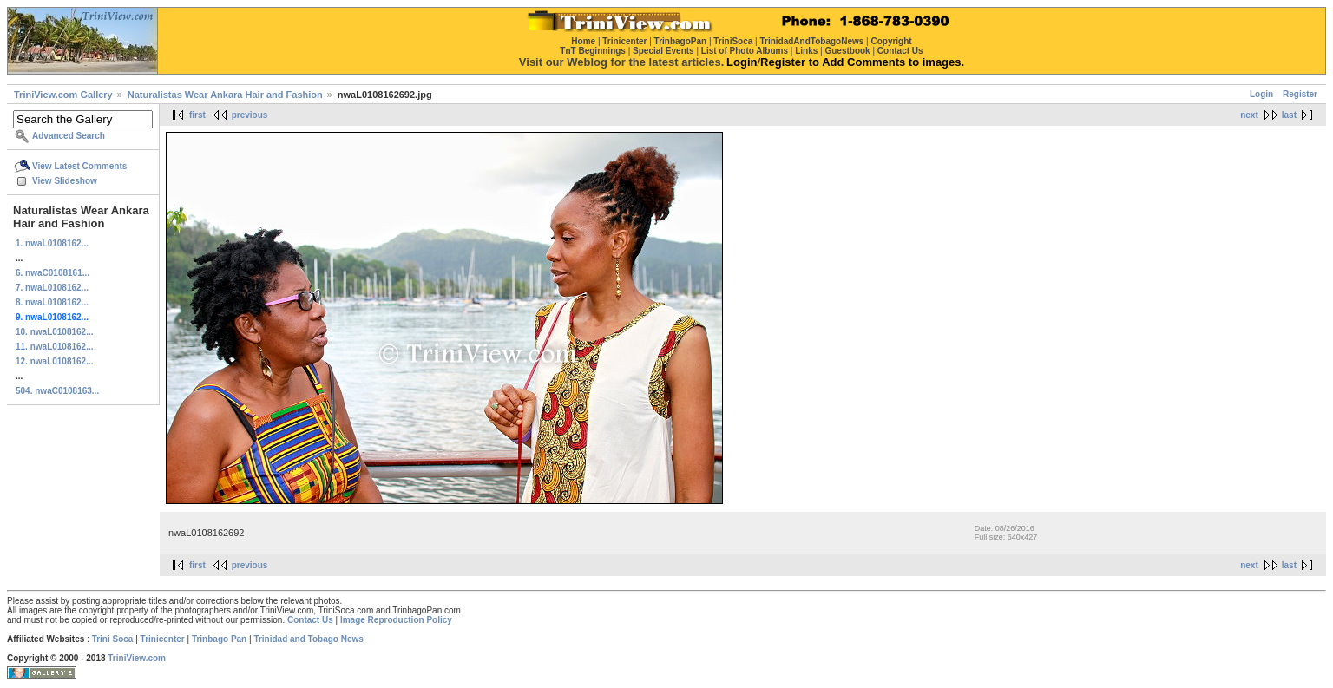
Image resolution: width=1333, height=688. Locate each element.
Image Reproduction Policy (396, 620)
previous (250, 115)
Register (1300, 94)
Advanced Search (68, 136)
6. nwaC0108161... (52, 273)
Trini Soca (113, 639)
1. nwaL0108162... (52, 243)
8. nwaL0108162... (52, 302)
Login (1261, 94)
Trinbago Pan (219, 639)
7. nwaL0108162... (52, 287)
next (1249, 115)
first (197, 115)
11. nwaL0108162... (55, 346)
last (1289, 115)
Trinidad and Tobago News (308, 639)
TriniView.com (137, 658)
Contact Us (310, 620)
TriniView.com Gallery (63, 94)
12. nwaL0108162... (55, 361)
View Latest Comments (79, 166)
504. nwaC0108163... (57, 391)
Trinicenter (163, 639)
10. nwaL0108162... (55, 332)
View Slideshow (64, 181)
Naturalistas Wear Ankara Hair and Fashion (225, 94)
